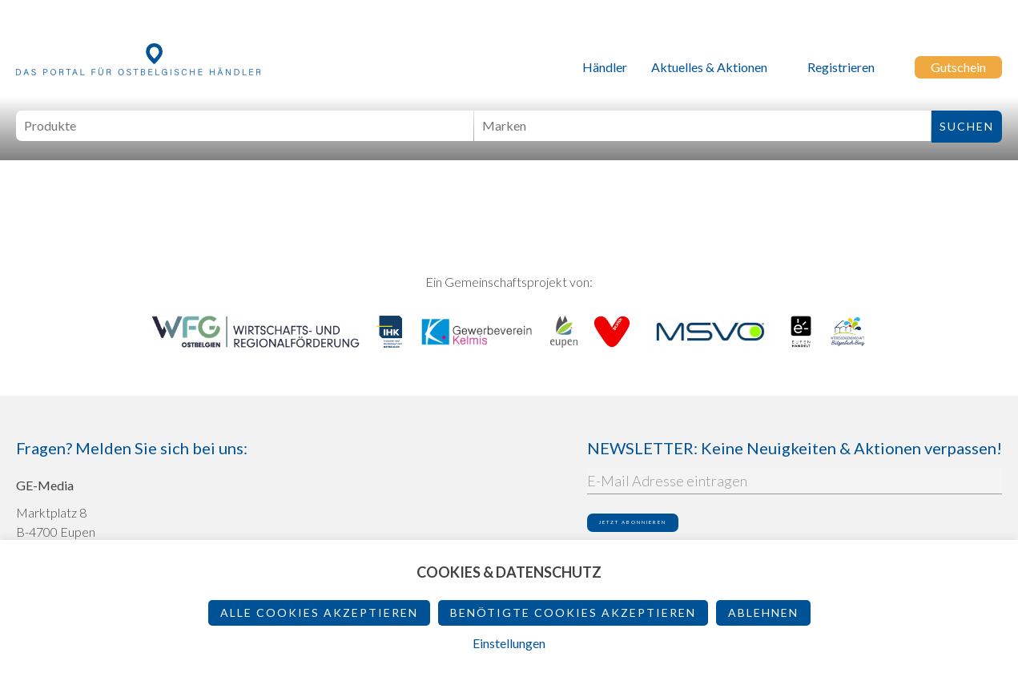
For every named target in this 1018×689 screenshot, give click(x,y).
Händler (604, 67)
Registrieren (841, 67)
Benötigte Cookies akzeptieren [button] (573, 612)
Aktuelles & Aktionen (709, 67)
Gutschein (958, 67)
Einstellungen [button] (509, 643)
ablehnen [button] (763, 612)
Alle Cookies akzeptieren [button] (319, 612)
